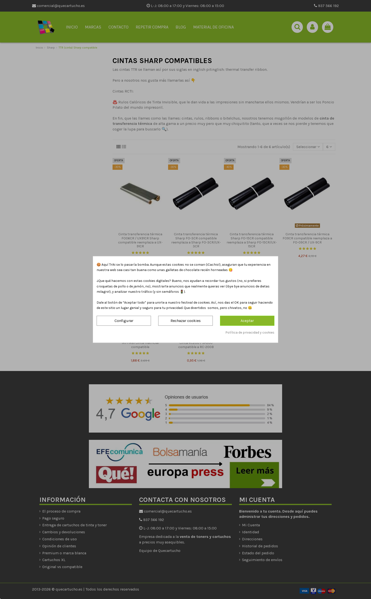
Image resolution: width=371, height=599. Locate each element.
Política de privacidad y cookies (249, 332)
